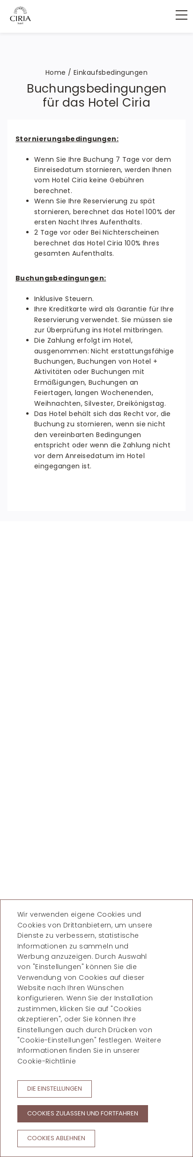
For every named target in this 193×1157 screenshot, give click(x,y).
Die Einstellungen (54, 1088)
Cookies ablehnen (56, 1138)
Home (55, 72)
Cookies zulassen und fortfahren (82, 1113)
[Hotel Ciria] (20, 15)
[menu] (177, 15)
